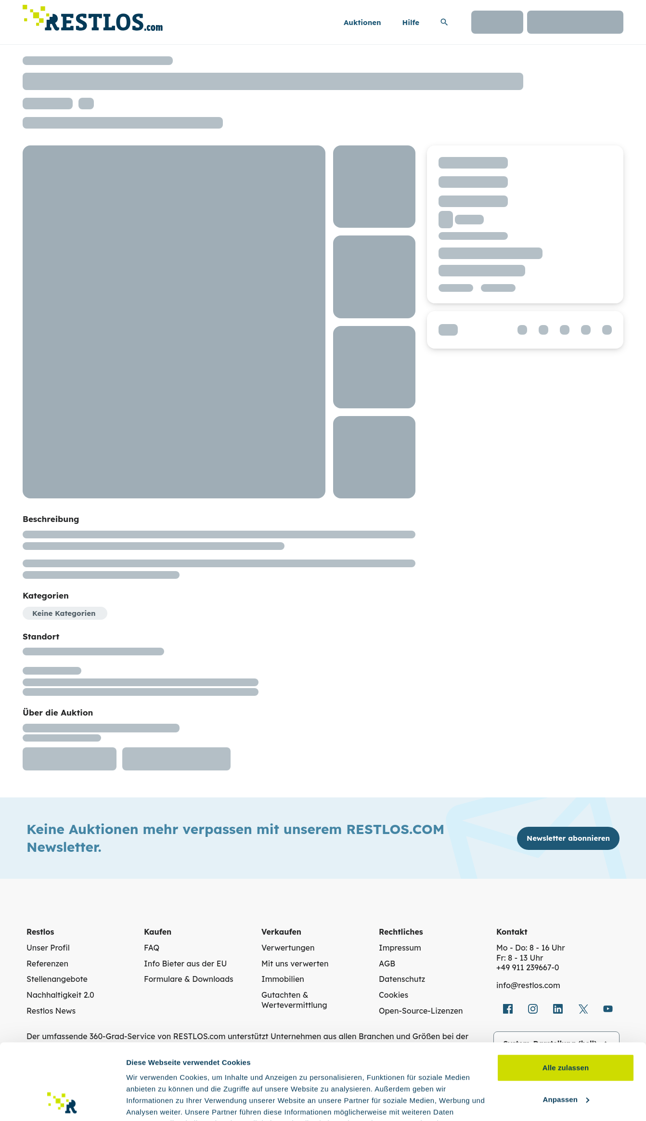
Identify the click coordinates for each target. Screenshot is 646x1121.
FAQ (151, 947)
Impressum (400, 947)
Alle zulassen (566, 996)
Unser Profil (48, 947)
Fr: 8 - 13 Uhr (519, 958)
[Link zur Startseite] (93, 15)
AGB (387, 963)
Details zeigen (150, 1102)
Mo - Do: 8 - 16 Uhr (530, 947)
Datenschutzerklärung (195, 1075)
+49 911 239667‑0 (527, 967)
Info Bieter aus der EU (185, 963)
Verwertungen (287, 947)
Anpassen (566, 1028)
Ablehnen (565, 1060)
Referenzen (47, 963)
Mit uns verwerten (294, 963)
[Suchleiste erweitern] (444, 22)
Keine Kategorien (64, 613)
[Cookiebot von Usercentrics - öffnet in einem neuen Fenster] (62, 1102)
